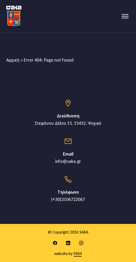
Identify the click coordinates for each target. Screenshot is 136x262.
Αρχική (12, 60)
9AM (78, 253)
